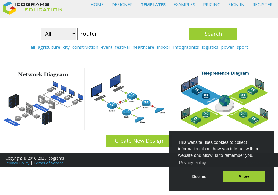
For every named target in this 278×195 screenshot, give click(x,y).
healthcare (143, 47)
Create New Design (139, 140)
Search (213, 33)
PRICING (211, 5)
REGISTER (262, 5)
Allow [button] (244, 176)
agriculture (49, 47)
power (227, 47)
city (66, 47)
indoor (163, 47)
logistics (210, 47)
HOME (97, 5)
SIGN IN (236, 5)
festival (122, 47)
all (32, 47)
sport (242, 47)
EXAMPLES (184, 5)
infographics (186, 47)
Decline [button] (199, 176)
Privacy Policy (17, 162)
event (106, 47)
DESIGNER (122, 5)
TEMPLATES (153, 5)
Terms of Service (49, 162)
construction (85, 47)
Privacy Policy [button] (192, 162)
